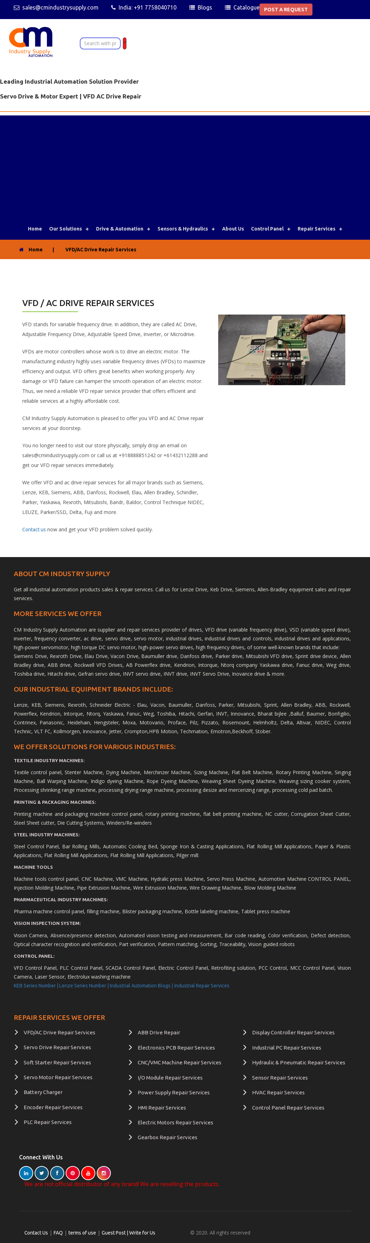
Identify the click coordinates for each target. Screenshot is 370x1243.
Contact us (34, 529)
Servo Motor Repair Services (58, 1077)
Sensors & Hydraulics (182, 229)
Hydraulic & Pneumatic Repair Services (298, 1062)
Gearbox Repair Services (167, 1137)
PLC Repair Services (48, 1122)
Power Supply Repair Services (174, 1092)
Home (35, 229)
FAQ (58, 1233)
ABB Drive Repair (159, 1032)
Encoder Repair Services (53, 1107)
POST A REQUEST (286, 9)
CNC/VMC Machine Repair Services (179, 1062)
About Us (233, 229)
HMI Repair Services (162, 1107)
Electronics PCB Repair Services (176, 1048)
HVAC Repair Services (278, 1092)
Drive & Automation (119, 229)
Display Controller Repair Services (293, 1032)
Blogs (205, 7)
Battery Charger (43, 1092)
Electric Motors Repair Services (175, 1122)
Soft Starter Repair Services (57, 1062)
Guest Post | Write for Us (129, 1233)
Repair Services (316, 229)
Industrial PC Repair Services (286, 1048)
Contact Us (36, 1233)
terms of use (82, 1233)
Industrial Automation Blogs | (141, 985)
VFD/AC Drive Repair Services (59, 1032)
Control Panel (267, 229)
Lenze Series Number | (84, 985)
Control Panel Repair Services (288, 1107)
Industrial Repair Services (201, 985)
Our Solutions (65, 229)
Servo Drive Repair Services (57, 1047)
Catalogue (246, 7)
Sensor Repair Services (280, 1078)
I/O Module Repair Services (170, 1078)
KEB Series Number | (36, 985)
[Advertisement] (185, 164)
